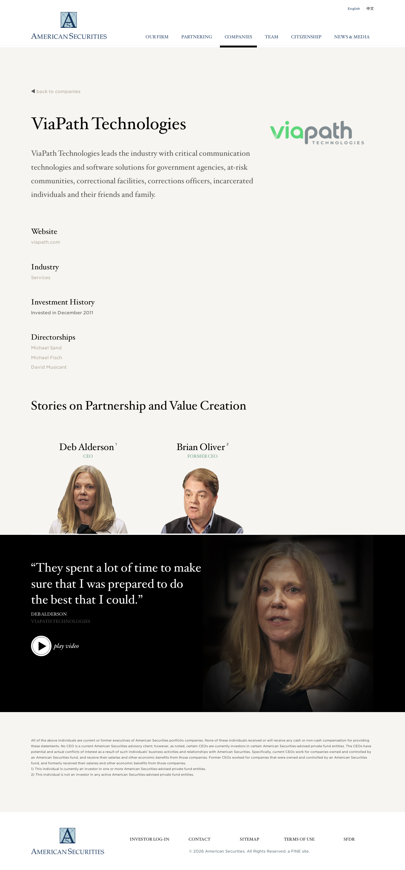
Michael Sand (46, 347)
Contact (199, 839)
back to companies (58, 91)
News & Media (352, 37)
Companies (238, 37)
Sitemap (249, 839)
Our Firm (157, 37)
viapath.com (45, 242)
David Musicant (49, 367)
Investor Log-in (149, 839)
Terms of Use (299, 839)
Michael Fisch (46, 357)
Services (40, 277)
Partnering (196, 37)
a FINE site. (299, 851)
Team (271, 37)
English (354, 8)
